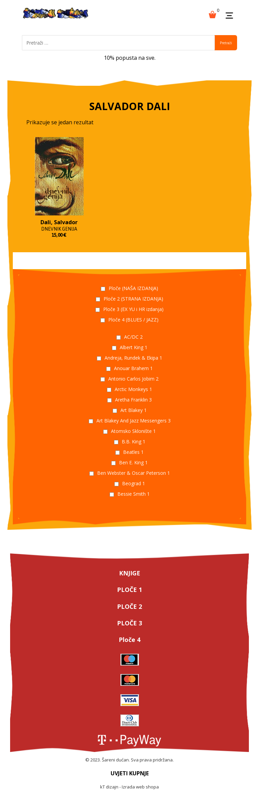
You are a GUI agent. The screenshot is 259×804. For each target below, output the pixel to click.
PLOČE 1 (129, 590)
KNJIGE (129, 573)
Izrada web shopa (140, 787)
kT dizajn (109, 787)
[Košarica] (212, 14)
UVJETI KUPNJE (130, 773)
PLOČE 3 (129, 623)
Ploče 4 (129, 640)
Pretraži (226, 43)
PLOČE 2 (129, 606)
